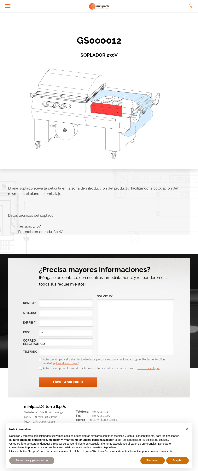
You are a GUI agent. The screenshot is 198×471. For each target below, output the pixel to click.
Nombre (29, 303)
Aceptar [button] (177, 460)
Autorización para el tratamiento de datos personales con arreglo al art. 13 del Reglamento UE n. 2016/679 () (104, 361)
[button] (187, 429)
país (26, 332)
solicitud (105, 296)
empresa (29, 322)
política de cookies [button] (157, 439)
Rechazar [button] (153, 460)
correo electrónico (31, 342)
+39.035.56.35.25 (99, 411)
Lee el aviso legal (67, 363)
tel (191, 5)
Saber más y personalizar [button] (31, 460)
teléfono (30, 351)
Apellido (30, 312)
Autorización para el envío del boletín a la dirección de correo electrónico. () (101, 368)
